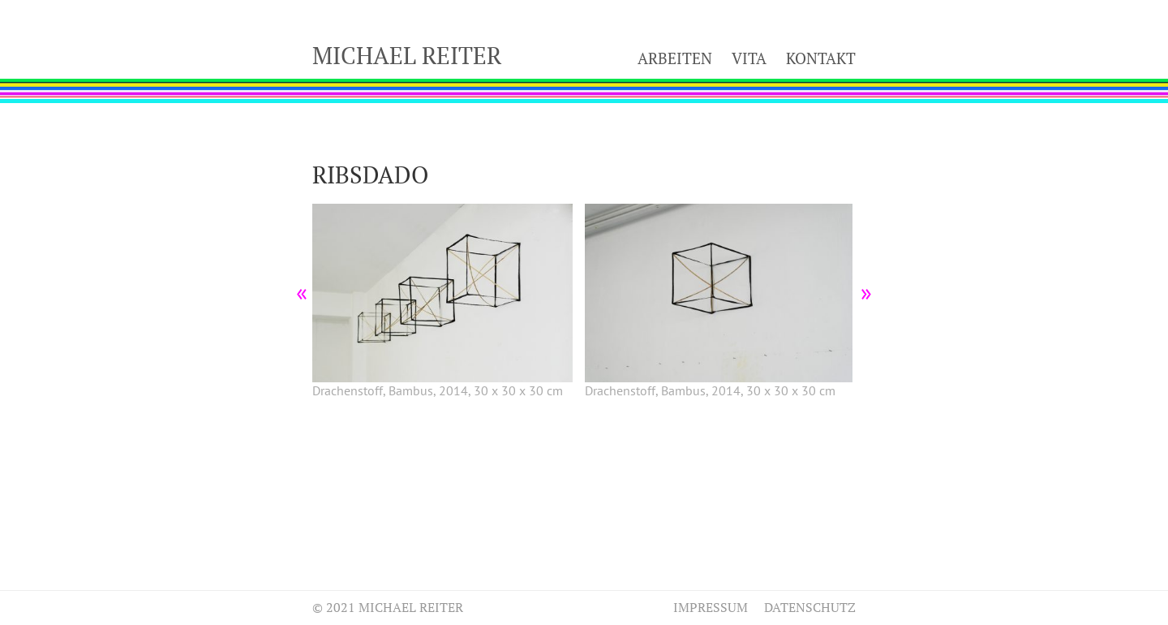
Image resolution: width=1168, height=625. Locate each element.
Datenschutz (810, 607)
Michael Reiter (406, 55)
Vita (749, 58)
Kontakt (821, 58)
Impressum (710, 607)
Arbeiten (675, 58)
